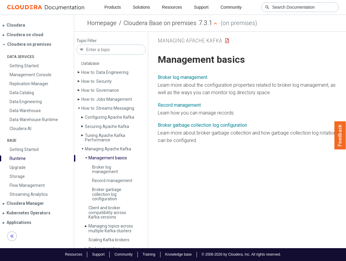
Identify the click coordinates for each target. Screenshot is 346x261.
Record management (112, 180)
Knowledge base (178, 254)
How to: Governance (100, 90)
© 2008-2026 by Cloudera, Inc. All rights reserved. (241, 254)
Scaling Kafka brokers (108, 239)
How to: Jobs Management (106, 99)
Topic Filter (86, 41)
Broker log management (105, 169)
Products (112, 7)
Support (201, 7)
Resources (172, 7)
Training (149, 254)
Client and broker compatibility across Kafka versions (107, 212)
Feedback (340, 135)
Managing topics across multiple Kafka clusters (110, 228)
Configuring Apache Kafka (109, 117)
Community (231, 7)
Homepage (102, 23)
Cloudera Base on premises (160, 23)
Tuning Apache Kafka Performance (105, 137)
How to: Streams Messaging (107, 108)
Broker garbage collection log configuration (106, 194)
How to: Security (96, 81)
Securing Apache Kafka (107, 126)
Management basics (107, 157)
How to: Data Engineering (104, 72)
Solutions (141, 7)
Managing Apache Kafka (108, 148)
